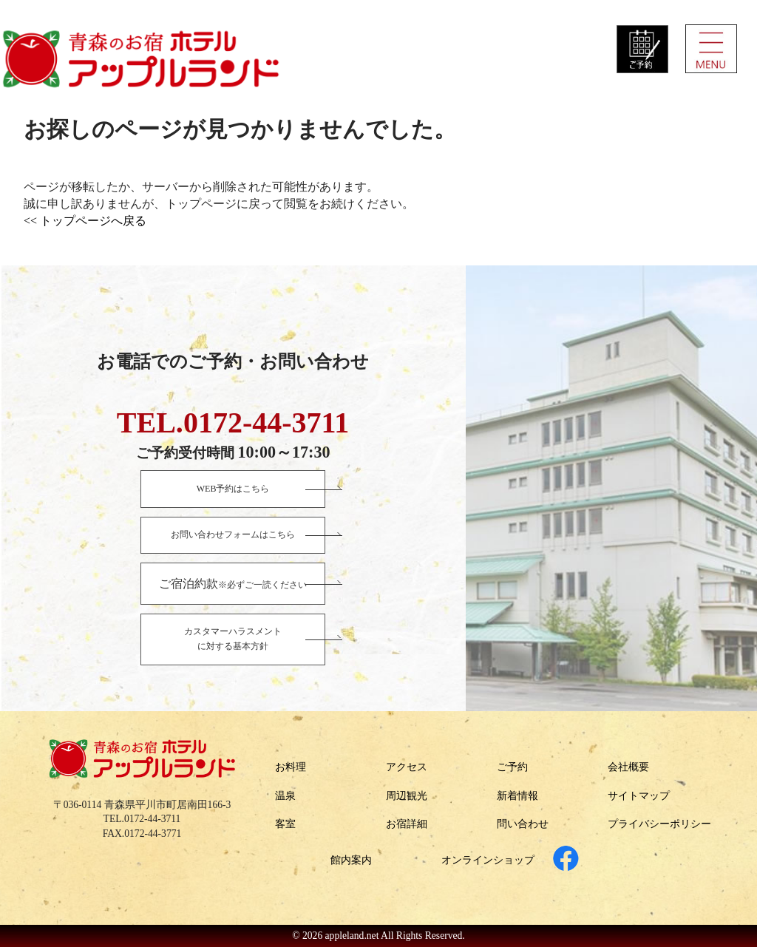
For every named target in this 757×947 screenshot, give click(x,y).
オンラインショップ (487, 860)
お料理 (290, 767)
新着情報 (517, 795)
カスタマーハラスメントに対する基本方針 (233, 638)
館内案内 (351, 860)
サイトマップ (639, 795)
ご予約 (512, 767)
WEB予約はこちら (233, 488)
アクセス (406, 767)
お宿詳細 (406, 823)
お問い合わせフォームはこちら (233, 534)
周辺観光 (406, 795)
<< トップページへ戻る (85, 220)
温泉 (285, 795)
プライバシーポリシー (659, 823)
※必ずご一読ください (233, 583)
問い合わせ (523, 823)
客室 (285, 823)
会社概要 (628, 767)
